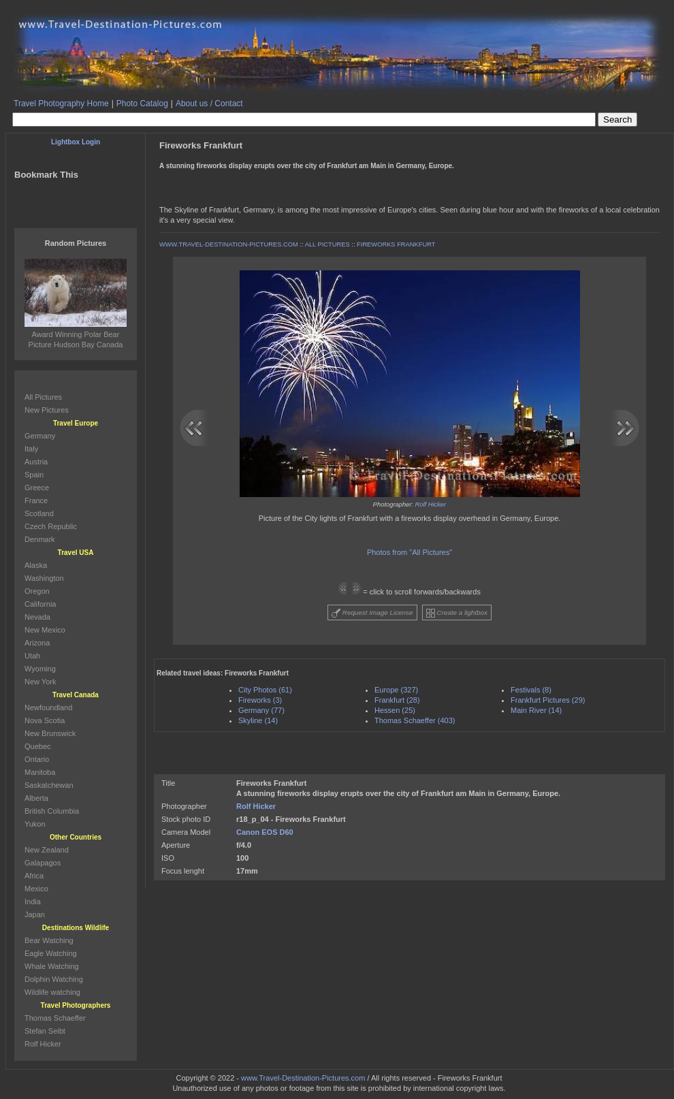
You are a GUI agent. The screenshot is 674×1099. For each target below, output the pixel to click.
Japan (35, 914)
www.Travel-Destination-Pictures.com (303, 1078)
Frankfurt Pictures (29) (548, 700)
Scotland (39, 513)
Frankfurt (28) (397, 700)
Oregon (37, 591)
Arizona (37, 643)
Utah (32, 656)
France (36, 500)
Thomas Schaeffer (55, 1018)
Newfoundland (48, 707)
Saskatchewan (49, 785)
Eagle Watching (51, 953)
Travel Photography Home (61, 103)
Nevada (37, 617)
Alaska (36, 565)
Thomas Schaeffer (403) (414, 720)
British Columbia (52, 811)
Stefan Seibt (45, 1031)
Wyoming (40, 669)
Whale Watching (52, 966)
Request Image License (372, 613)
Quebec (38, 746)
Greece (37, 487)
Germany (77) (261, 710)
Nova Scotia (45, 720)
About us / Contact (209, 103)
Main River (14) (536, 710)
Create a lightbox (456, 613)
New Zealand (47, 850)
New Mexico (45, 630)
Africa (34, 876)
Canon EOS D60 (264, 832)
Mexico (36, 889)
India (33, 901)
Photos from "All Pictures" (409, 552)
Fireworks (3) (260, 700)
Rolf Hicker (431, 504)
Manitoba (40, 772)
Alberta (36, 798)
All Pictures (43, 397)
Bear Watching (49, 940)
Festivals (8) (531, 690)
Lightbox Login (75, 142)
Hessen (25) (394, 710)
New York (40, 682)
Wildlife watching (52, 992)
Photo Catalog (142, 103)
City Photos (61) (265, 690)
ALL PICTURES (327, 244)
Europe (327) (396, 690)
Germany (40, 436)
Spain (34, 475)
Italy (31, 449)
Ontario (37, 759)
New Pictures (47, 410)
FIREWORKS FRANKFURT (396, 244)
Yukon (35, 824)
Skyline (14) (258, 720)
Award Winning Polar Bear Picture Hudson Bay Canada (76, 334)
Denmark (40, 539)
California (40, 604)
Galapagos (43, 863)
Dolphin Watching (54, 979)
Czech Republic (51, 526)
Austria (36, 462)
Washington (44, 578)
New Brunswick (50, 733)
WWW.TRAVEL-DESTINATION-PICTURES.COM (228, 244)
